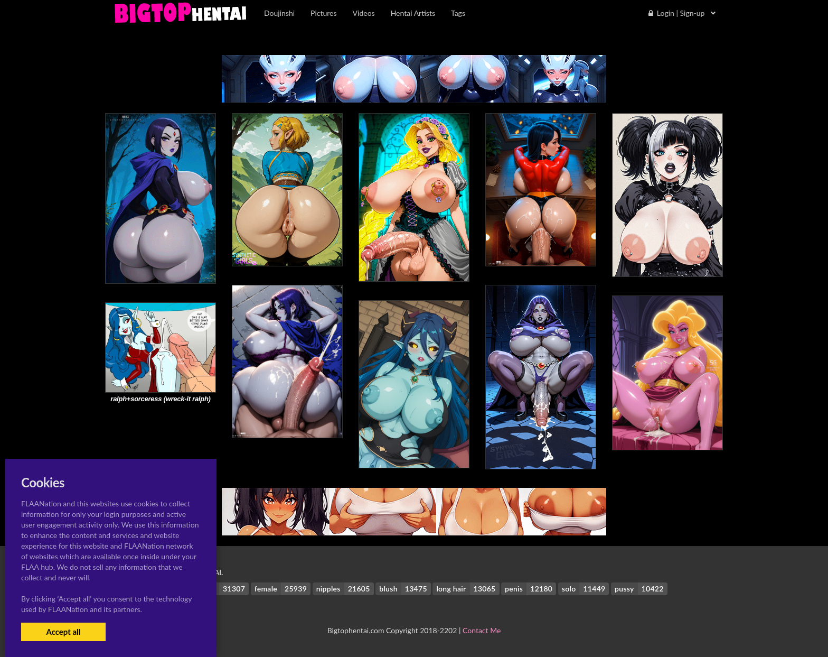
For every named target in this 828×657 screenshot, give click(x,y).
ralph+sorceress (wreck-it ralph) (160, 399)
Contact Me (482, 630)
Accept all (63, 631)
